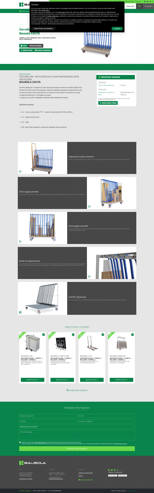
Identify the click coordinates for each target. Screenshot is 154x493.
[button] (121, 4)
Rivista (81, 476)
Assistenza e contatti (26, 479)
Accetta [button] (117, 28)
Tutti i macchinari (26, 11)
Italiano (148, 6)
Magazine (130, 6)
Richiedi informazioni (77, 449)
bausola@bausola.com (56, 479)
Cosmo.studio (130, 490)
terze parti (62, 12)
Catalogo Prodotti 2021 (86, 473)
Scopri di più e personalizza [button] (43, 28)
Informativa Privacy (41, 442)
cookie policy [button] (45, 10)
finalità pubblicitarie (53, 16)
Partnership (129, 1)
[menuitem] (130, 6)
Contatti (138, 1)
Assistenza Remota (86, 479)
